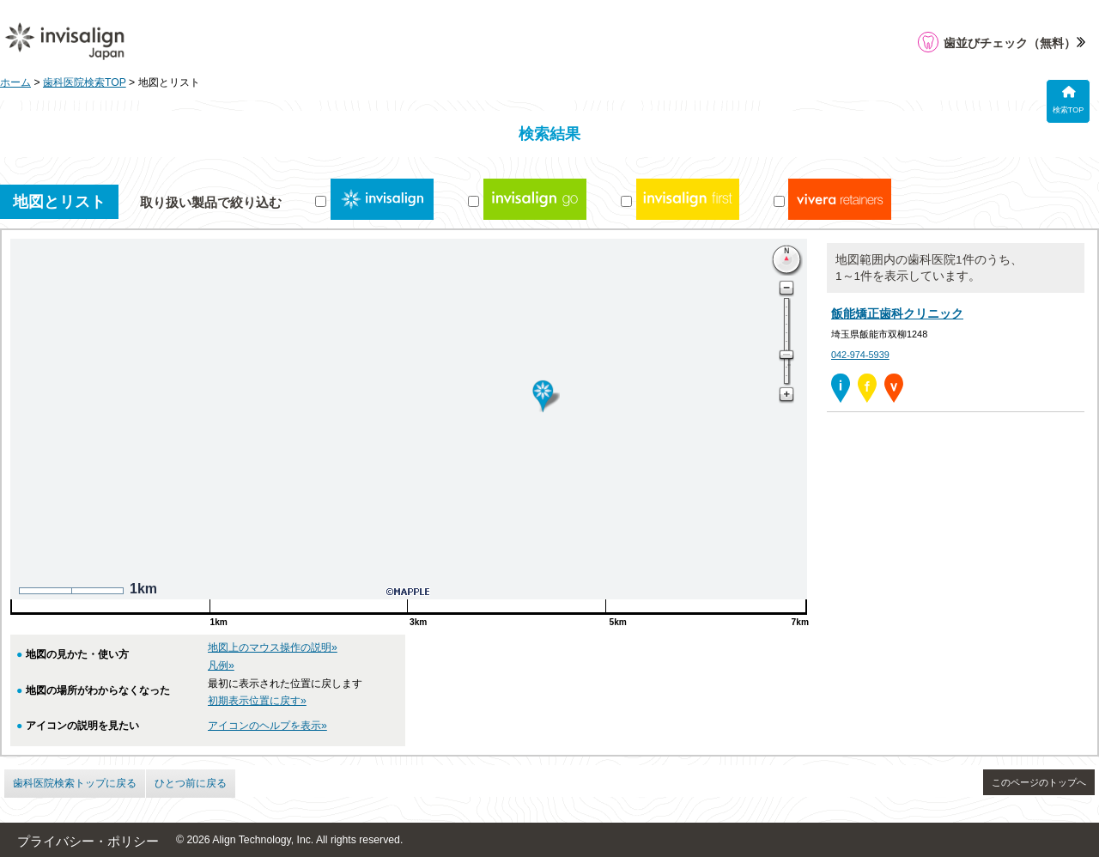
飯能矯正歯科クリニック (897, 313)
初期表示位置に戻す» (257, 701)
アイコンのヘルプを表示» (267, 726)
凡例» (221, 665)
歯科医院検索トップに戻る (75, 783)
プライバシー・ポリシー (88, 841)
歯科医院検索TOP (84, 82)
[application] (1059, 817)
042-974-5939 (860, 354)
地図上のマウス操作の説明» (272, 647)
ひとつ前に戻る (191, 783)
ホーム (15, 82)
